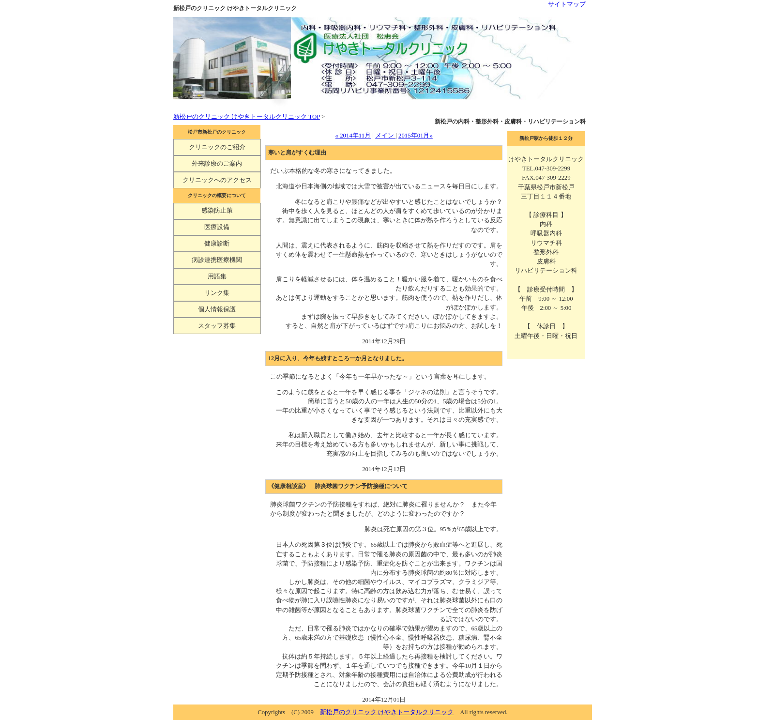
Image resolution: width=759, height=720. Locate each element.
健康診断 (216, 243)
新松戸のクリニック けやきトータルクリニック (387, 712)
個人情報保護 (217, 309)
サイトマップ (567, 4)
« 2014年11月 (353, 135)
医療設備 (216, 227)
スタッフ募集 (217, 325)
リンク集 (216, 293)
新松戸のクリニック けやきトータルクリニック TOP (246, 116)
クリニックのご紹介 (217, 147)
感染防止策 (217, 210)
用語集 (217, 276)
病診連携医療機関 (217, 260)
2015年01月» (415, 135)
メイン (385, 135)
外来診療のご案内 (217, 163)
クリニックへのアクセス (217, 180)
